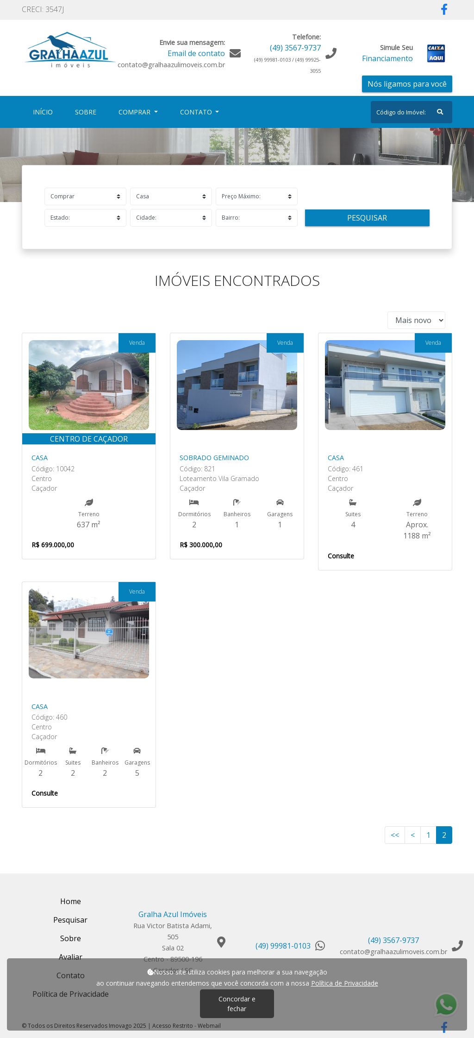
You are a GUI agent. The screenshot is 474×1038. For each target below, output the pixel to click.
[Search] (411, 112)
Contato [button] (197, 112)
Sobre (87, 111)
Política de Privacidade (344, 983)
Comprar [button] (135, 112)
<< (395, 835)
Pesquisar (367, 218)
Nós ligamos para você (407, 84)
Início (44, 111)
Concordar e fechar (237, 1003)
